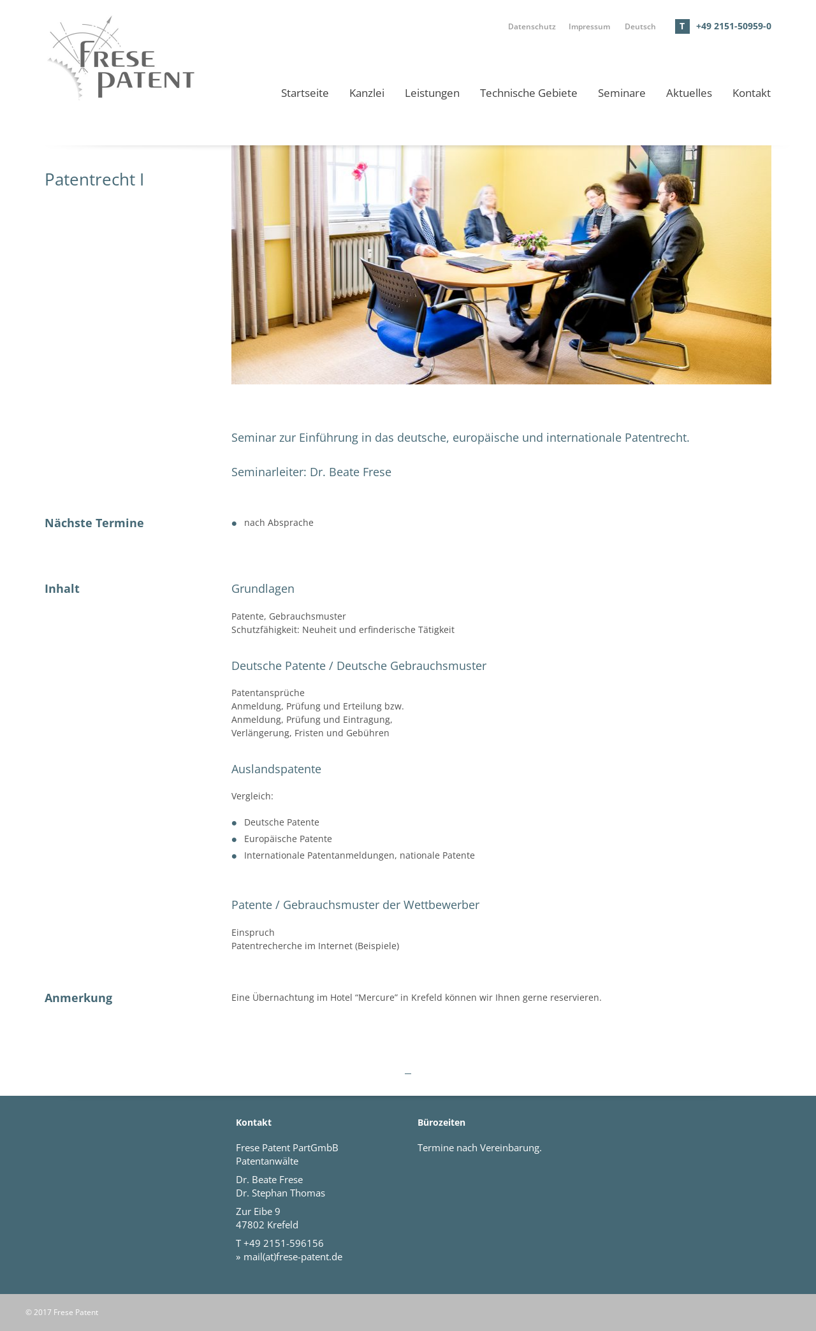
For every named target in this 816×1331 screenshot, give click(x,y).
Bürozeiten (441, 1122)
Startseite (305, 92)
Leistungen (432, 92)
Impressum (589, 26)
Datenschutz (532, 26)
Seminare (622, 92)
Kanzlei (366, 92)
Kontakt (751, 92)
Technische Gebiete (529, 92)
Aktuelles (689, 92)
